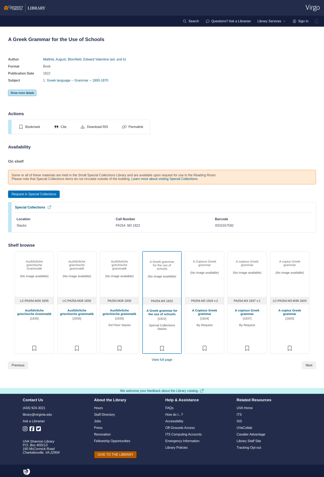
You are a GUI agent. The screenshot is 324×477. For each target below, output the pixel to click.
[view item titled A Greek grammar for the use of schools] (162, 274)
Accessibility (174, 421)
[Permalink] (132, 127)
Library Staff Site (249, 441)
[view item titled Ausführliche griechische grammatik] (76, 273)
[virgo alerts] (317, 21)
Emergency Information (182, 441)
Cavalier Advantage (251, 434)
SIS (239, 421)
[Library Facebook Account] (33, 429)
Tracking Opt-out (249, 447)
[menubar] (245, 21)
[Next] (309, 365)
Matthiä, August (54, 59)
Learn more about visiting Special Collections (164, 179)
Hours (98, 408)
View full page (162, 359)
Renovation (102, 434)
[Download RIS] (94, 127)
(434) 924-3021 (34, 408)
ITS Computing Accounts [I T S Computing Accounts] (183, 434)
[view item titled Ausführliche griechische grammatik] (119, 273)
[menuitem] (190, 21)
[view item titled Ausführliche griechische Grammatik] (34, 273)
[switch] (29, 127)
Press (98, 428)
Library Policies (176, 447)
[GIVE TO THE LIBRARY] (115, 454)
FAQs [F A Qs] (169, 408)
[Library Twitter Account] (39, 429)
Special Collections (33, 207)
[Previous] (18, 365)
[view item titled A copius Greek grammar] (289, 273)
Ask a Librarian (34, 421)
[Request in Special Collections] (34, 194)
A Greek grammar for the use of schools (162, 312)
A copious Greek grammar (247, 312)
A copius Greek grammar (289, 312)
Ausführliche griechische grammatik (119, 312)
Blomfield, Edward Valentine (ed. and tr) (97, 59)
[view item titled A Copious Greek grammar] (204, 273)
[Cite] (60, 127)
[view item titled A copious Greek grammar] (247, 273)
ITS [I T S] (239, 414)
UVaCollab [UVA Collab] (244, 428)
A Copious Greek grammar (204, 312)
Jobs (97, 421)
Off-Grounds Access (180, 428)
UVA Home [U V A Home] (245, 408)
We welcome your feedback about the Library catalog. (162, 391)
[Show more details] (22, 93)
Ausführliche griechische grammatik (77, 312)
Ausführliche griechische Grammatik (34, 312)
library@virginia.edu (37, 414)
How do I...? (174, 414)
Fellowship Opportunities (112, 441)
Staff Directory (104, 414)
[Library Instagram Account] (26, 429)
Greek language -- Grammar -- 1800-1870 (77, 80)
